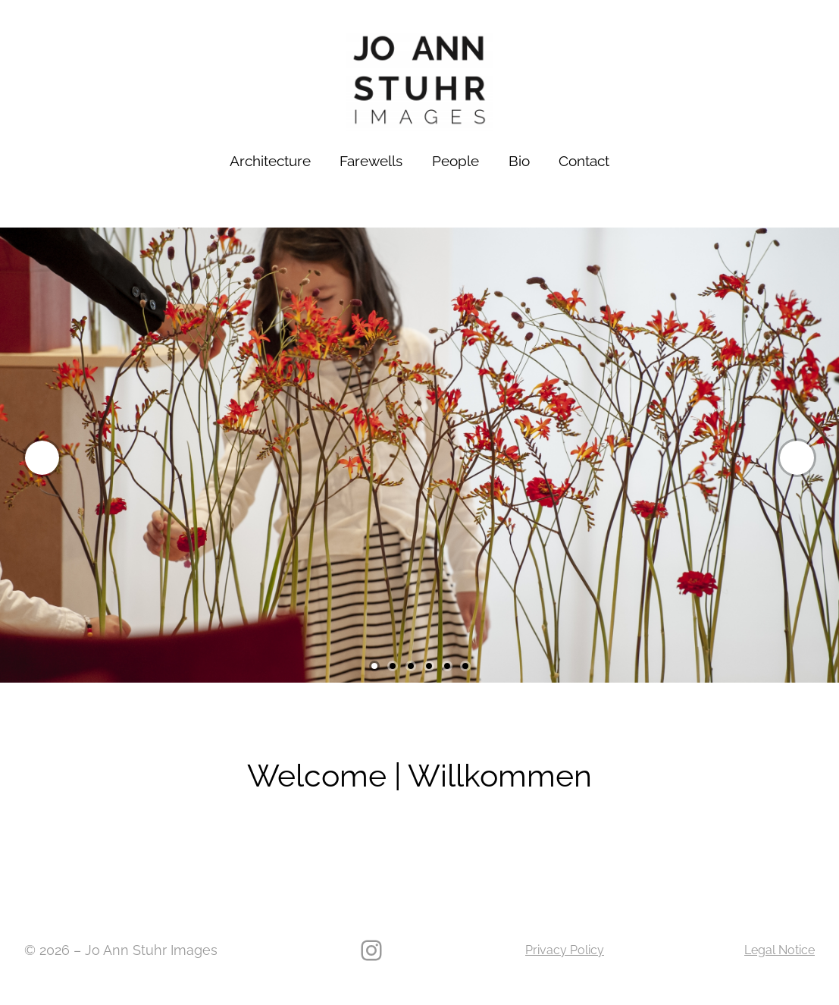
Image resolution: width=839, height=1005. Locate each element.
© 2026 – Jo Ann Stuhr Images (121, 950)
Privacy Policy (564, 950)
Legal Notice (779, 950)
